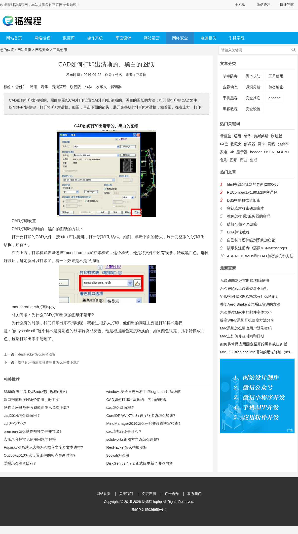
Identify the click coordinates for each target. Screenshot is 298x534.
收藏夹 (101, 87)
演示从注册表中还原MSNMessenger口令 (261, 248)
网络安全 (180, 38)
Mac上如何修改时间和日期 (242, 336)
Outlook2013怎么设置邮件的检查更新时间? (39, 455)
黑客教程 (230, 109)
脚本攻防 (253, 76)
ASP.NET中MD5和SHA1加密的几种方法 (260, 256)
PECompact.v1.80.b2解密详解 (252, 192)
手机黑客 (230, 98)
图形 (233, 160)
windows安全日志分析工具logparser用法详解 (143, 391)
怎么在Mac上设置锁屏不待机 (244, 288)
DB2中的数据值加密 (243, 200)
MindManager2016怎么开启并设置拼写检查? (143, 423)
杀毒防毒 (230, 76)
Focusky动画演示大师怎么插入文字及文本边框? (43, 447)
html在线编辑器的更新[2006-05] (253, 184)
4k (232, 152)
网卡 (261, 144)
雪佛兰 (20, 87)
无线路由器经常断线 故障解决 (244, 280)
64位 (88, 87)
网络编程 (42, 38)
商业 (243, 160)
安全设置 (253, 109)
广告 (290, 430)
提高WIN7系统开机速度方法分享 (247, 320)
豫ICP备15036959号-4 (149, 510)
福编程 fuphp (152, 502)
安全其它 (253, 98)
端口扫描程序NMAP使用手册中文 (31, 399)
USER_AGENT (277, 152)
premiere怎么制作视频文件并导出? (33, 431)
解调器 (116, 87)
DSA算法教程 (238, 232)
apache (274, 98)
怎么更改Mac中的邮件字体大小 (246, 312)
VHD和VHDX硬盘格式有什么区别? (249, 296)
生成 (253, 160)
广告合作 (172, 494)
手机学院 (237, 38)
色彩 (223, 160)
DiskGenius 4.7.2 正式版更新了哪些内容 (139, 463)
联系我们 (194, 494)
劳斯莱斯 (59, 87)
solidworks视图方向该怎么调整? (132, 439)
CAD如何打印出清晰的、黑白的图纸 (136, 399)
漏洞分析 (253, 87)
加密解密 (275, 87)
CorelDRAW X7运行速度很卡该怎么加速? (140, 415)
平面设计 (123, 38)
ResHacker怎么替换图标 (37, 354)
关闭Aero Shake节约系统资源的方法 (250, 304)
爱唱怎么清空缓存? (20, 463)
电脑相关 (208, 38)
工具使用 (60, 50)
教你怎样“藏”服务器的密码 (248, 216)
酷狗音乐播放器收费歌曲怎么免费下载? (48, 362)
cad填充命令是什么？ (124, 431)
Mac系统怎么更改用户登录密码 (246, 328)
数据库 (69, 38)
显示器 (242, 152)
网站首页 (14, 38)
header (256, 152)
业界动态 (230, 87)
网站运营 (152, 38)
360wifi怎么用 (117, 455)
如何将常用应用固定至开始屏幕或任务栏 (253, 344)
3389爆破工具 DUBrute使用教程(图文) (35, 391)
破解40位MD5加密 (242, 224)
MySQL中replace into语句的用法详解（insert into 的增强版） (257, 352)
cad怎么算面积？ (120, 407)
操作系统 (95, 38)
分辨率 (283, 144)
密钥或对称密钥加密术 (245, 208)
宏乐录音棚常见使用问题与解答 (30, 439)
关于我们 (126, 494)
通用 (33, 87)
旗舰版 (75, 87)
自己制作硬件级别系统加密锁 (251, 240)
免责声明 (149, 494)
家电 (223, 152)
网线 (271, 144)
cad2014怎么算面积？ (22, 415)
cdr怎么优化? (15, 423)
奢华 (44, 87)
